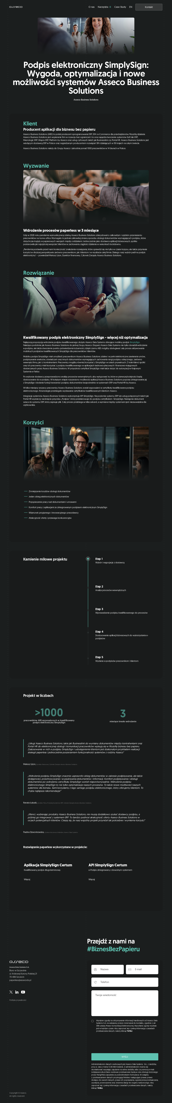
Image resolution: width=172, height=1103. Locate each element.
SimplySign (135, 342)
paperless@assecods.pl (20, 980)
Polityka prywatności (17, 1000)
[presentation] (111, 1043)
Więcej (27, 880)
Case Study (120, 7)
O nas (92, 7)
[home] (15, 7)
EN (130, 7)
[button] (104, 7)
